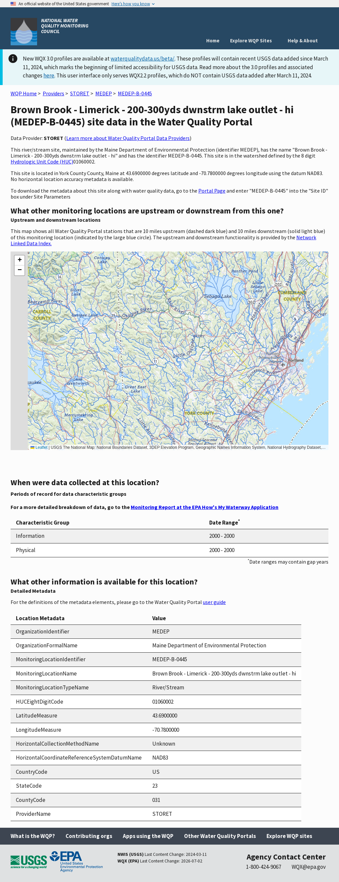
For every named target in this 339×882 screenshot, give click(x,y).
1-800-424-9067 (263, 866)
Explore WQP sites (289, 836)
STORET (79, 93)
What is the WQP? (33, 836)
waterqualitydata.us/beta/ (142, 58)
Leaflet (38, 447)
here (48, 75)
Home (212, 40)
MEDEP (103, 93)
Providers (53, 93)
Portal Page (211, 190)
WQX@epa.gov (309, 866)
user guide (214, 602)
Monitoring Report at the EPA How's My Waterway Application (204, 507)
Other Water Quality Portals (220, 836)
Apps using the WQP (148, 836)
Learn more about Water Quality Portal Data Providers (128, 138)
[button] (19, 260)
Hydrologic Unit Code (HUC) (42, 161)
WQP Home (24, 93)
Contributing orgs (89, 836)
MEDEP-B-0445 (135, 93)
